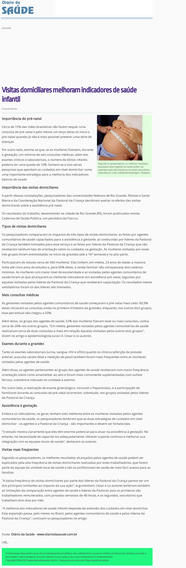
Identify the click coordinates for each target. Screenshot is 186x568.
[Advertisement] (77, 58)
